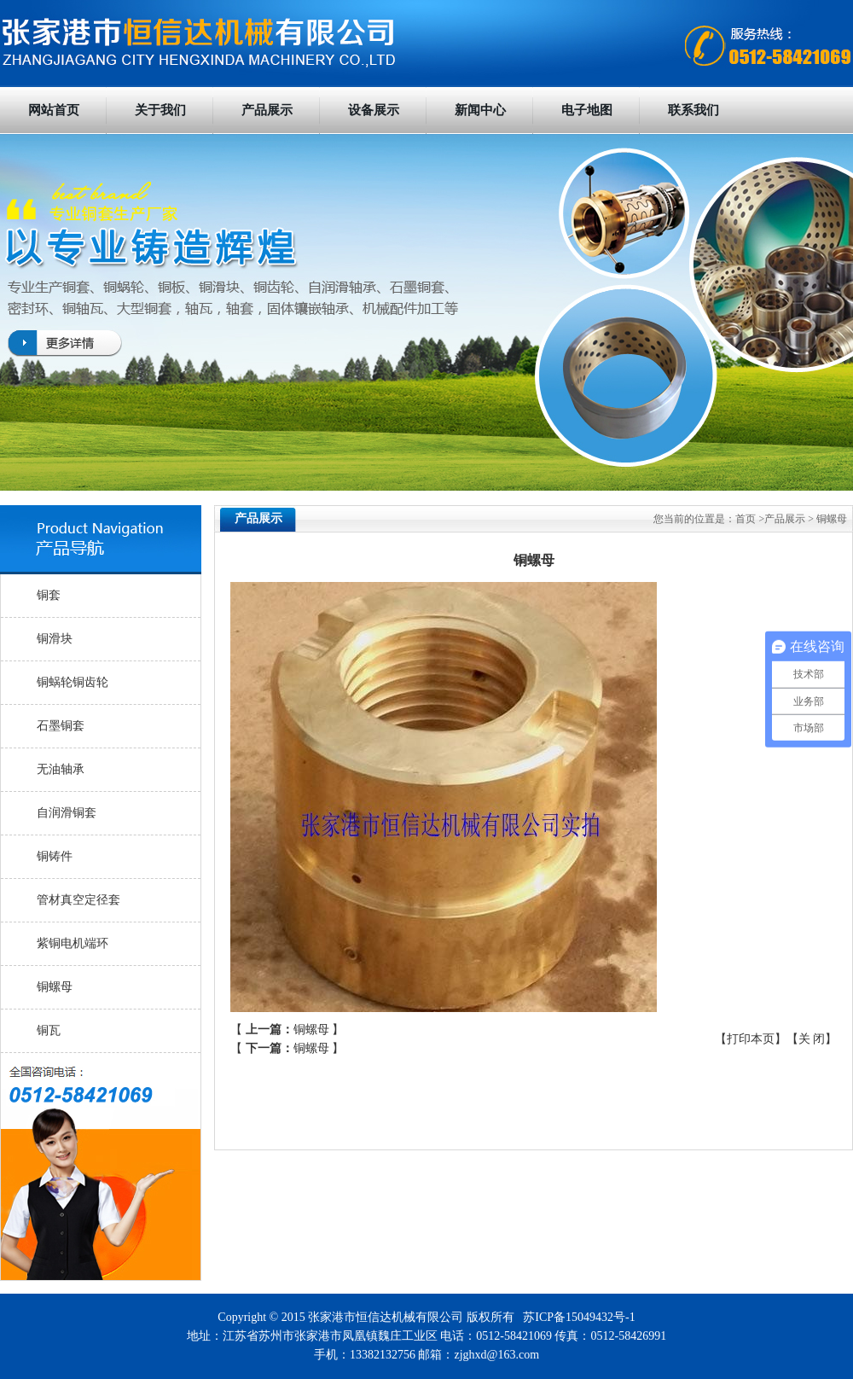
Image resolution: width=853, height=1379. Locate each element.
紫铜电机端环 (72, 943)
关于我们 (160, 110)
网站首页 (53, 110)
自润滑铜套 (66, 812)
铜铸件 (55, 856)
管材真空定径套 (78, 899)
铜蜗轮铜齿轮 (72, 682)
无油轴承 (60, 769)
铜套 (49, 595)
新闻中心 (480, 110)
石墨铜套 (60, 725)
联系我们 (693, 110)
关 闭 (812, 1039)
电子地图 (586, 110)
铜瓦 (49, 1030)
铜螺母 (55, 986)
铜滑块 (55, 638)
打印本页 (751, 1039)
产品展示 (267, 110)
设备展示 (373, 110)
